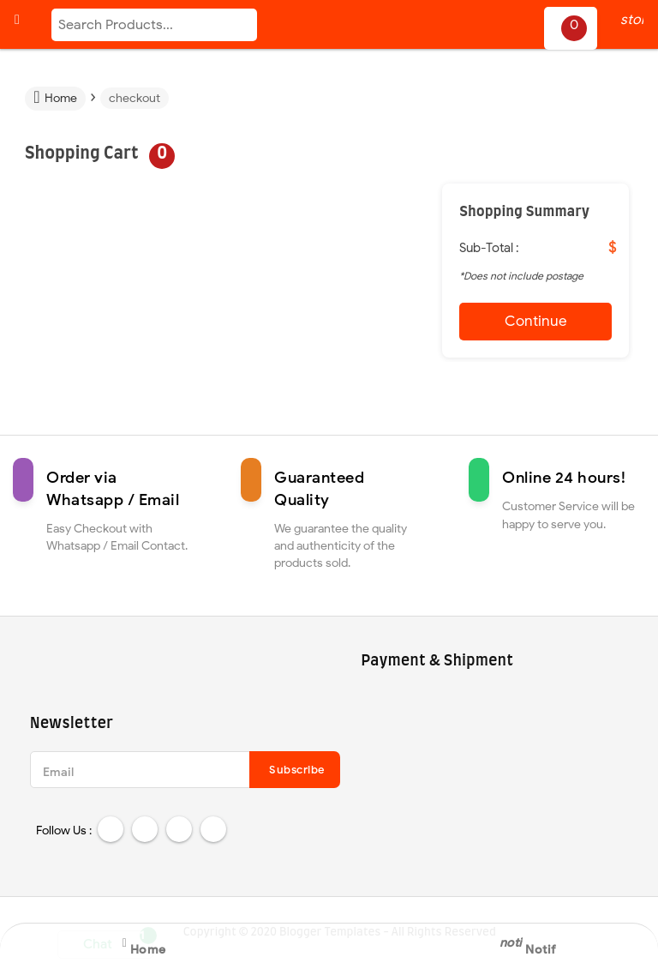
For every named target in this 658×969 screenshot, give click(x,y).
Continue (536, 321)
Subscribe (297, 769)
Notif (538, 944)
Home (54, 97)
